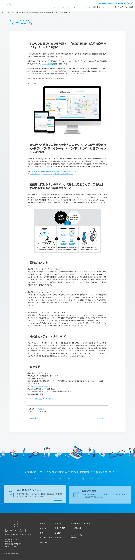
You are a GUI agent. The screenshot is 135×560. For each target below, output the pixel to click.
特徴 (73, 7)
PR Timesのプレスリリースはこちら (40, 399)
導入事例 (96, 7)
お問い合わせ (120, 3)
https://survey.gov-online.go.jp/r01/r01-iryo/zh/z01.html (51, 174)
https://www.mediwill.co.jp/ (41, 386)
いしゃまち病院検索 (49, 64)
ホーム (57, 7)
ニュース (65, 7)
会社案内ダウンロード (106, 3)
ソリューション (84, 7)
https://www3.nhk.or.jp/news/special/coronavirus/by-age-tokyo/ (54, 171)
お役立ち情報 (118, 7)
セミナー (106, 7)
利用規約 (74, 538)
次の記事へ (101, 418)
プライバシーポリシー (78, 535)
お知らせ (41, 409)
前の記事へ (34, 418)
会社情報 (129, 7)
